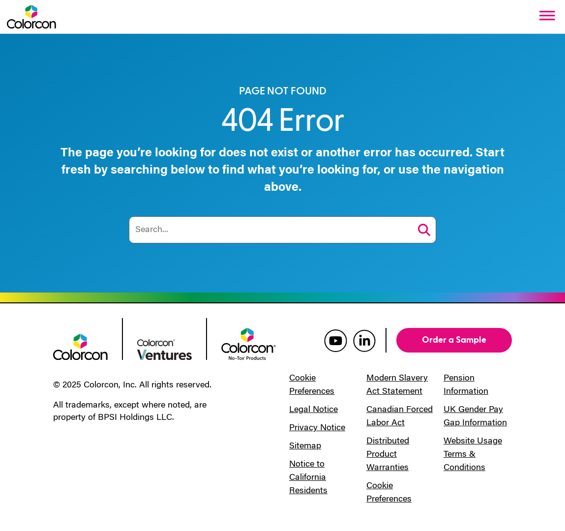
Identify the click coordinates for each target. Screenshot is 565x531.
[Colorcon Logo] (31, 16)
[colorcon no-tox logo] (248, 343)
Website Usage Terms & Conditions (473, 454)
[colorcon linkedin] (364, 340)
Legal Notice (313, 410)
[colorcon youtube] (336, 340)
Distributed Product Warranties (387, 454)
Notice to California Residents (308, 478)
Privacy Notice (317, 428)
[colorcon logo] (80, 346)
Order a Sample (454, 340)
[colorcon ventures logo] (164, 348)
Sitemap (305, 446)
